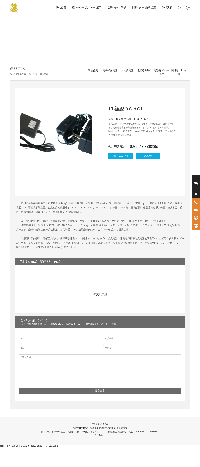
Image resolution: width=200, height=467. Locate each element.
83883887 (154, 432)
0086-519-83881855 (144, 146)
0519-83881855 (142, 432)
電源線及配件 (144, 70)
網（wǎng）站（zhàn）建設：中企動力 (58, 432)
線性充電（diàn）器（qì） (135, 119)
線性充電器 (127, 70)
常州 (77, 432)
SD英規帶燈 (100, 294)
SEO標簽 (85, 432)
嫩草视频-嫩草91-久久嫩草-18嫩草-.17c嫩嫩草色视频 (33, 446)
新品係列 (93, 70)
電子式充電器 (110, 70)
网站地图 (4, 446)
